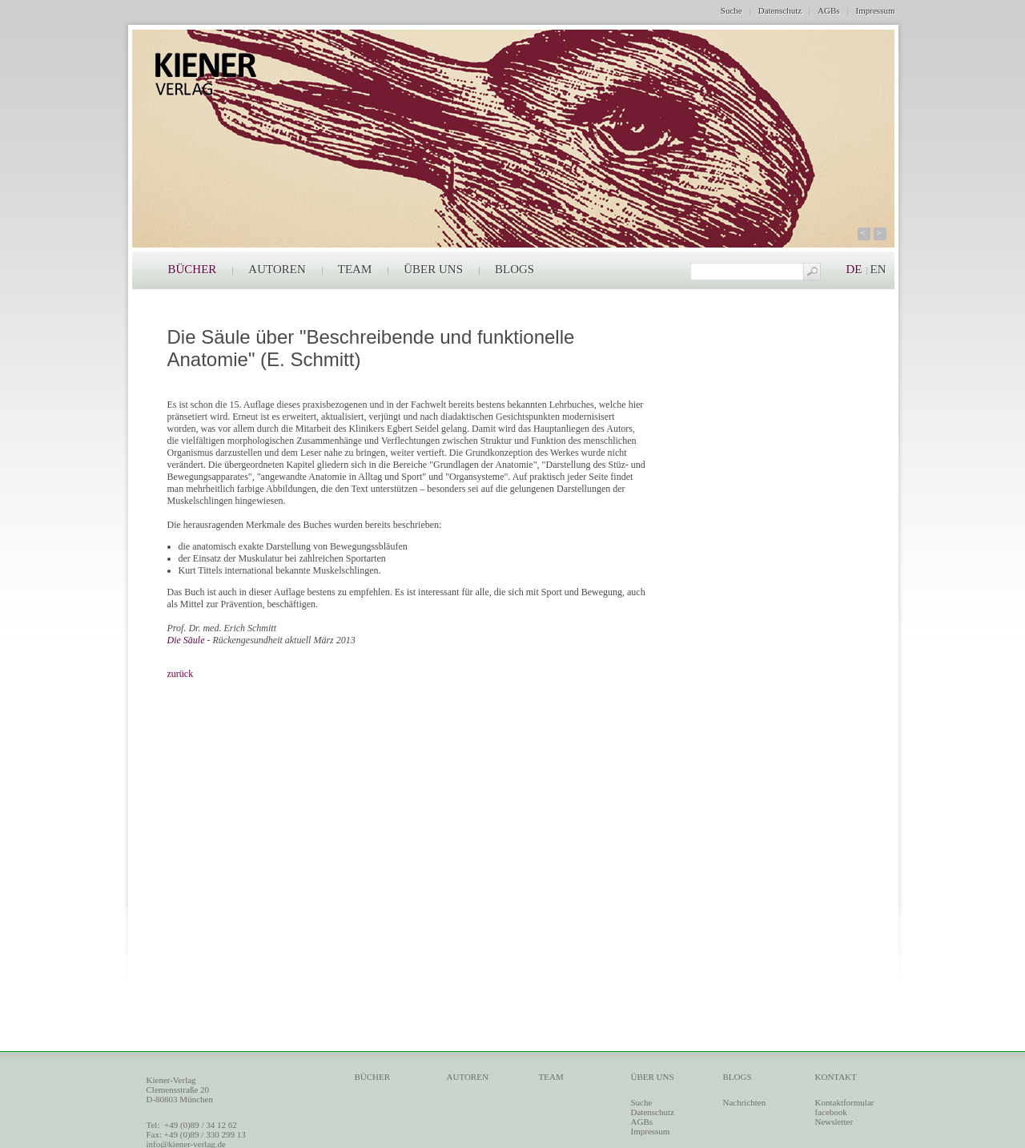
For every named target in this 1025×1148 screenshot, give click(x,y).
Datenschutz (780, 10)
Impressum (875, 10)
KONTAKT (836, 1077)
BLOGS (514, 269)
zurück (180, 673)
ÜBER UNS (433, 269)
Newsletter (834, 1121)
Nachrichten (744, 1102)
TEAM (355, 269)
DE (854, 269)
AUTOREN (276, 269)
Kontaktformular (844, 1102)
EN (878, 269)
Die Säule (186, 640)
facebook (831, 1112)
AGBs (829, 10)
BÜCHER (192, 269)
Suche (731, 10)
